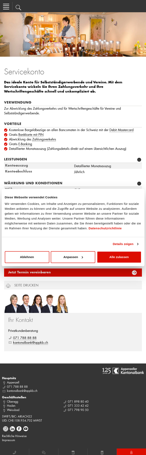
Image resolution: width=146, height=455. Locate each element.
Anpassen (73, 257)
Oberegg (12, 401)
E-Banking (25, 144)
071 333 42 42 (78, 406)
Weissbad (13, 410)
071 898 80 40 (78, 401)
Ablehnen (27, 257)
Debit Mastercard (121, 130)
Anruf (14, 452)
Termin (73, 452)
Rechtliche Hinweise (14, 436)
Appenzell (13, 382)
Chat (43, 452)
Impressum (8, 440)
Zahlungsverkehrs (44, 139)
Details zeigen (123, 244)
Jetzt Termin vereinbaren (29, 272)
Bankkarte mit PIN (30, 134)
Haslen (11, 406)
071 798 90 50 (78, 410)
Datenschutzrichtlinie (105, 228)
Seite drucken (26, 285)
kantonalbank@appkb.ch (30, 342)
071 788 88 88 (25, 338)
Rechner (102, 452)
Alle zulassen (119, 257)
